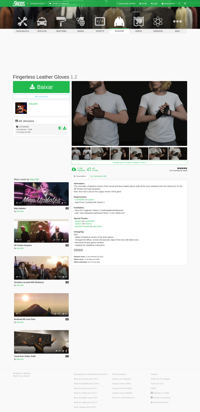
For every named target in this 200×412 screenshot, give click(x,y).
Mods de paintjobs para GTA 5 (86, 384)
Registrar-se (168, 3)
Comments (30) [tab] (98, 176)
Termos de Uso (157, 384)
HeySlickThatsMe (82, 226)
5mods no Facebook (160, 397)
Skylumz (78, 224)
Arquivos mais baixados (122, 388)
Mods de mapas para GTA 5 (85, 402)
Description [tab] (80, 176)
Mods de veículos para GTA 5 (86, 379)
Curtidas (95, 170)
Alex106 (33, 103)
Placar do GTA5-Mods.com (123, 398)
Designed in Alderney (22, 373)
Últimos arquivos (119, 374)
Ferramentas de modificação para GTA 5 (90, 374)
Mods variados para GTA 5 (85, 407)
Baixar (41, 87)
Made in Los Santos (21, 376)
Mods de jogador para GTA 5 (86, 398)
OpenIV (91, 200)
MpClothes (97, 226)
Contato (154, 374)
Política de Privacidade (160, 379)
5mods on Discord (159, 402)
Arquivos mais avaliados (122, 393)
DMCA (153, 388)
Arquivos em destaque (121, 379)
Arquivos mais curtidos (121, 384)
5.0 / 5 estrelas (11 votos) (178, 170)
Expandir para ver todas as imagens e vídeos (129, 162)
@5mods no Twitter (160, 393)
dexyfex (78, 221)
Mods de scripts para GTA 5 (85, 393)
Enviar (143, 3)
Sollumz (88, 224)
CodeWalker (80, 200)
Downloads (81, 170)
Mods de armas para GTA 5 (85, 388)
